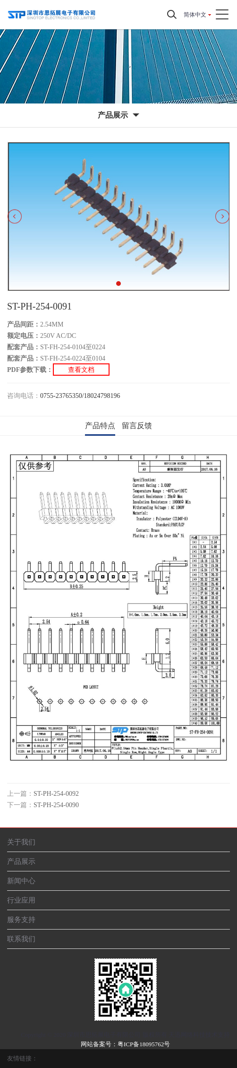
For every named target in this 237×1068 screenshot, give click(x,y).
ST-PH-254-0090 (56, 805)
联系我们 (21, 939)
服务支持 (21, 919)
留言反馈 (137, 426)
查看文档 (81, 369)
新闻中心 (21, 881)
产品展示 (21, 861)
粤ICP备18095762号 (144, 1044)
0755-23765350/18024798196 (80, 395)
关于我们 (21, 842)
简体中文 (195, 14)
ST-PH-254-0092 (56, 793)
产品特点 (100, 426)
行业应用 (21, 900)
